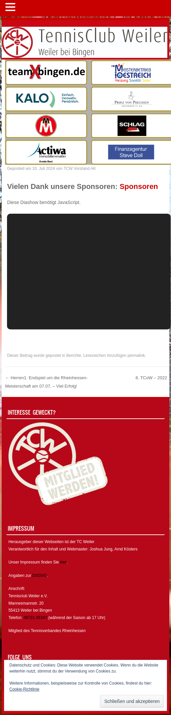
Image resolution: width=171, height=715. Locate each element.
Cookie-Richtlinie (24, 689)
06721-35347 (35, 617)
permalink (136, 355)
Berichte (73, 355)
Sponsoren (139, 186)
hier (63, 562)
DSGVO (39, 575)
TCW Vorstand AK (79, 168)
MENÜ (28, 8)
